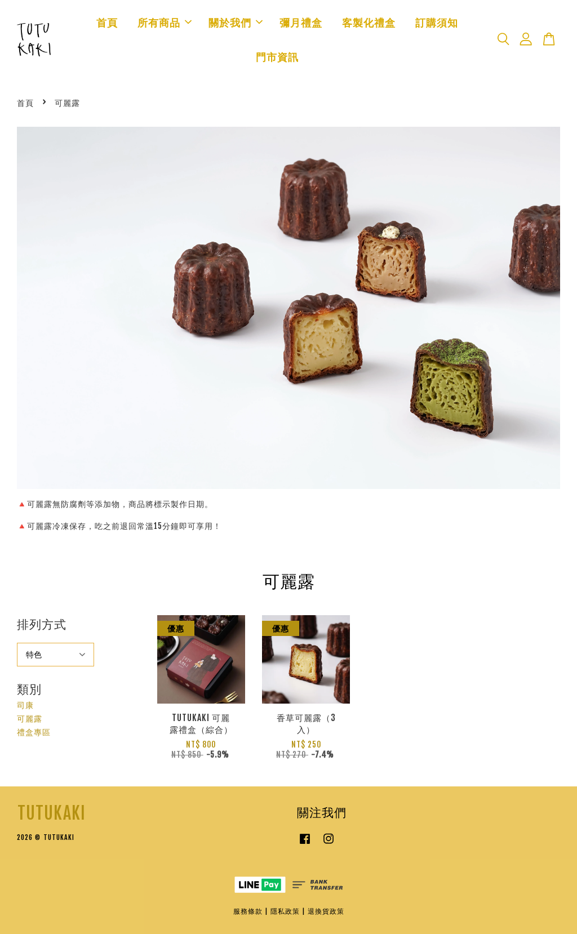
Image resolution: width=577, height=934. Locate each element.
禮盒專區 (34, 732)
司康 (25, 705)
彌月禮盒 (300, 22)
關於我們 (235, 22)
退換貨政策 (326, 911)
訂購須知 (436, 22)
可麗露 (29, 718)
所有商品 (164, 22)
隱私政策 (285, 911)
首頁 (107, 22)
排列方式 (41, 624)
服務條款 (248, 911)
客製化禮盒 (369, 22)
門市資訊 (277, 57)
